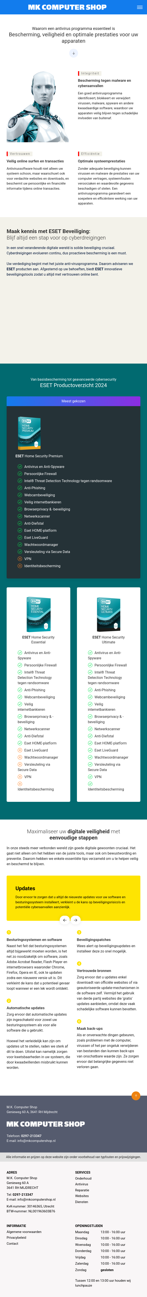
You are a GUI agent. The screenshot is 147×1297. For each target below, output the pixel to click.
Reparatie (82, 1190)
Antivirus (81, 1184)
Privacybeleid (16, 1238)
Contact (12, 1244)
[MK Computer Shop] (67, 7)
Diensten (81, 1202)
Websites (82, 1196)
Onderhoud (83, 1178)
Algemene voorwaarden (24, 1232)
